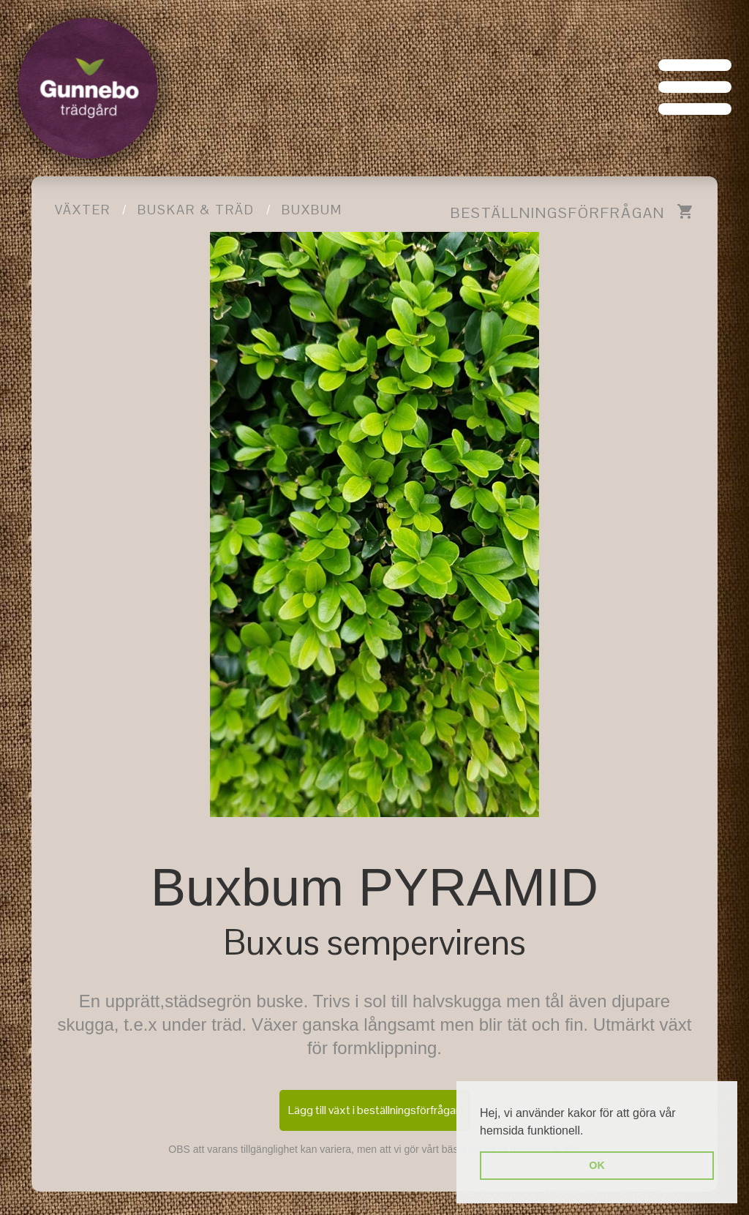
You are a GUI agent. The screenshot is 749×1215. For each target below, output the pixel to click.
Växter (82, 209)
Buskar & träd (196, 209)
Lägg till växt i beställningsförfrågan (375, 1110)
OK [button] (597, 1165)
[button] (589, 1131)
